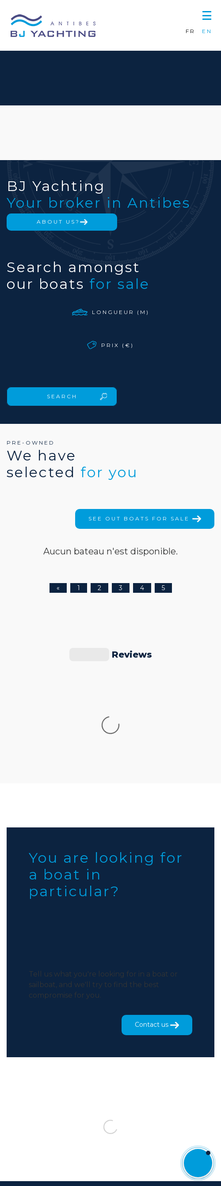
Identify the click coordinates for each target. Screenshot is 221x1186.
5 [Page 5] (163, 588)
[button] (207, 14)
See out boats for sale (144, 518)
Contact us (157, 892)
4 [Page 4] (142, 588)
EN (207, 31)
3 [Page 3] (120, 588)
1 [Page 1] (78, 588)
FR (190, 31)
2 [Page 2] (99, 588)
